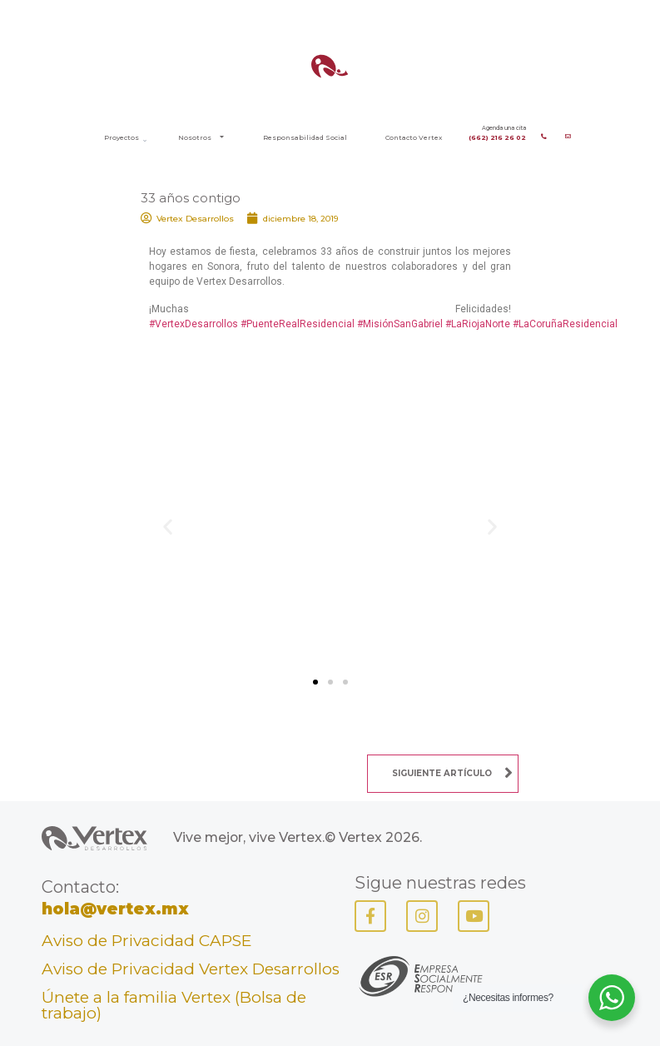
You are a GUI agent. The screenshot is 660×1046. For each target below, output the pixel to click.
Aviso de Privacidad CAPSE (146, 940)
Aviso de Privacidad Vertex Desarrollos (191, 969)
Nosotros (201, 137)
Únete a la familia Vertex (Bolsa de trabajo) (174, 1005)
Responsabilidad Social (305, 137)
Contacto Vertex (413, 137)
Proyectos (121, 137)
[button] (167, 526)
